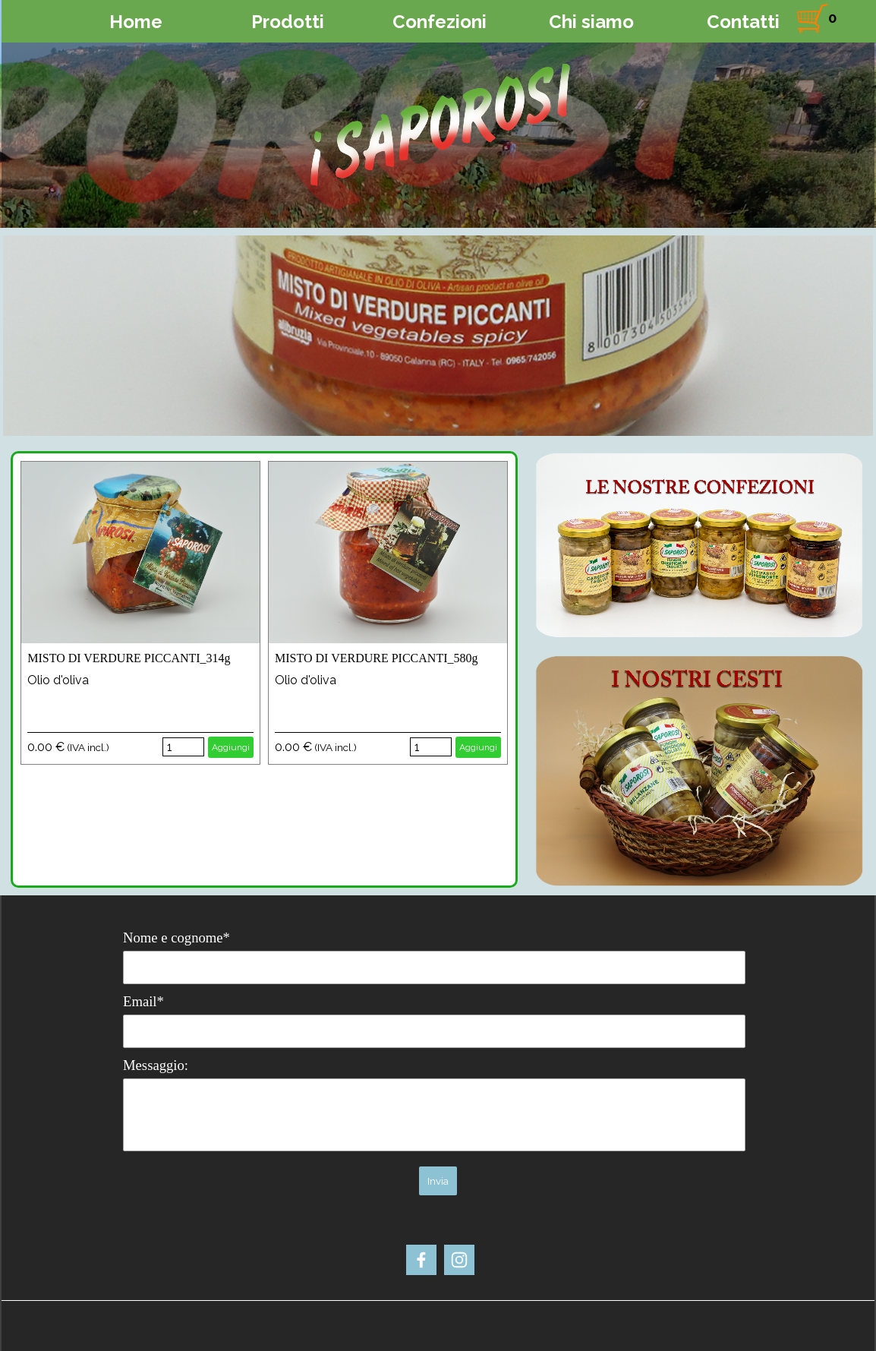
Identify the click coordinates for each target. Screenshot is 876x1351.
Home (135, 22)
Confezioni (439, 22)
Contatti (743, 22)
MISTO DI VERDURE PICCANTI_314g (128, 658)
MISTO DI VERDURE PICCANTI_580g (376, 658)
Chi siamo (591, 22)
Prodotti (287, 22)
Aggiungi (231, 747)
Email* (143, 1001)
